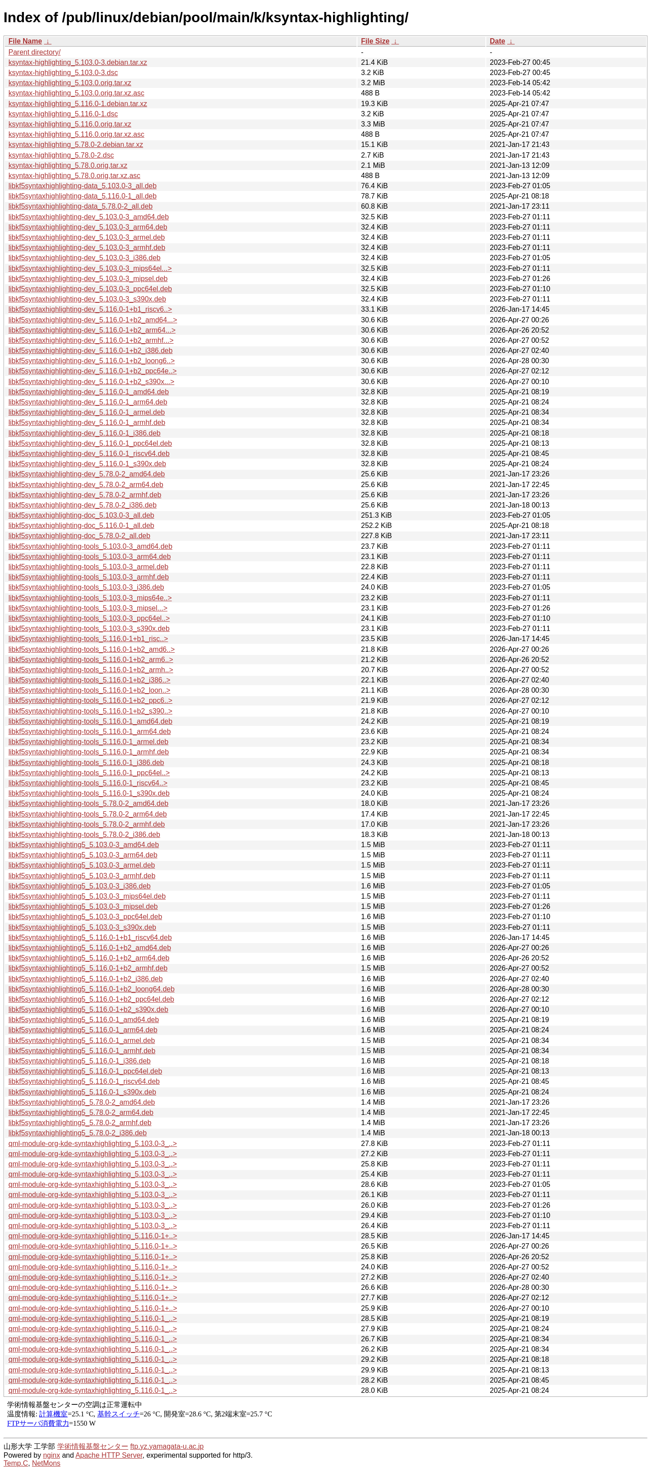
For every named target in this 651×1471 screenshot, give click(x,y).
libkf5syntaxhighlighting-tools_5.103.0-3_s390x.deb (89, 628)
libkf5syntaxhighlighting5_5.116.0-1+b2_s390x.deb (88, 1009)
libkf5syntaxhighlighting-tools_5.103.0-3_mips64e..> (90, 598)
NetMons (46, 1463)
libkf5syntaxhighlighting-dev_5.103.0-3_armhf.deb (86, 247)
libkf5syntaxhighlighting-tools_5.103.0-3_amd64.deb (90, 546)
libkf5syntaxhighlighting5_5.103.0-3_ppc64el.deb (85, 916)
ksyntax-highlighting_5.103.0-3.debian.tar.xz (77, 62)
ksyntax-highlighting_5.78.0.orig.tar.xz (67, 165)
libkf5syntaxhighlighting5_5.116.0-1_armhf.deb (81, 1051)
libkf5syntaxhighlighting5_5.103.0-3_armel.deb (81, 865)
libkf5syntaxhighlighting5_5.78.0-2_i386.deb (77, 1133)
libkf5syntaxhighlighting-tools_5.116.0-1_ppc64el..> (89, 773)
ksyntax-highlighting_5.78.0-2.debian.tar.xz (75, 144)
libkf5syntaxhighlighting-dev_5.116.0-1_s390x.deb (87, 464)
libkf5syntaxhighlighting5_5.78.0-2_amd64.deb (81, 1102)
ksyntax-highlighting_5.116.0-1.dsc (63, 114)
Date (497, 41)
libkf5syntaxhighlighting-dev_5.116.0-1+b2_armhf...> (91, 340)
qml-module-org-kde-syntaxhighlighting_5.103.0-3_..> (92, 1143)
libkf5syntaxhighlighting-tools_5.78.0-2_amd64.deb (88, 803)
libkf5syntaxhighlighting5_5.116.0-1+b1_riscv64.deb (90, 937)
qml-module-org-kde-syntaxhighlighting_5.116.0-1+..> (92, 1236)
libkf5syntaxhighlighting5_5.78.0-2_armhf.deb (79, 1122)
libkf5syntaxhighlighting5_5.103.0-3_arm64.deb (82, 855)
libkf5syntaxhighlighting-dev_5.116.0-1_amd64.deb (88, 392)
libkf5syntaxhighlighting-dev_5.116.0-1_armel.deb (86, 412)
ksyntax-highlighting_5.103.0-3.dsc (63, 72)
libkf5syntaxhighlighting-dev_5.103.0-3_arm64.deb (87, 227)
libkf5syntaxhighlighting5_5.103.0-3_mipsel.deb (83, 906)
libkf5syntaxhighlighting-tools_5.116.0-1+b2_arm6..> (90, 659)
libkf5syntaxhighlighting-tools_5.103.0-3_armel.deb (88, 567)
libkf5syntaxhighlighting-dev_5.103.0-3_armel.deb (86, 237)
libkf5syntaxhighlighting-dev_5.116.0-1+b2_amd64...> (92, 320)
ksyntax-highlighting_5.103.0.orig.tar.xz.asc (76, 93)
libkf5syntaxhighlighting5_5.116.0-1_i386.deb (79, 1061)
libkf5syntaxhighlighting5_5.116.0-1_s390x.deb (82, 1092)
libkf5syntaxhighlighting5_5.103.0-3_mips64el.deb (87, 896)
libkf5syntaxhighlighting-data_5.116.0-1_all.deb (82, 196)
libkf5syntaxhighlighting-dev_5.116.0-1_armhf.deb (86, 422)
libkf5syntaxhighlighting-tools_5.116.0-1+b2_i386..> (89, 680)
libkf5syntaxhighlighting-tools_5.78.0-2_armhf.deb (86, 824)
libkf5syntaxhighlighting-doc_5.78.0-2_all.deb (79, 535)
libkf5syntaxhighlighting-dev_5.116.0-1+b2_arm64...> (91, 330)
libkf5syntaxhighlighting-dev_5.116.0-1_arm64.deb (87, 402)
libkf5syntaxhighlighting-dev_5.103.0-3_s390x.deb (87, 299)
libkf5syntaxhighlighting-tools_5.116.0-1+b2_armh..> (90, 670)
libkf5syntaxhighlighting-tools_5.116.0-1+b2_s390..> (90, 711)
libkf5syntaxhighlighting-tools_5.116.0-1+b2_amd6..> (91, 649)
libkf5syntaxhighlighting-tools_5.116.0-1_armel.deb (88, 741)
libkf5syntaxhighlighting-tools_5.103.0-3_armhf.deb (88, 577)
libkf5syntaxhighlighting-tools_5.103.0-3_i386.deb (86, 587)
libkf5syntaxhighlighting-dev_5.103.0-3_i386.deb (84, 258)
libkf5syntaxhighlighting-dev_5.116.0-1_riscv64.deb (89, 453)
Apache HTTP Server (109, 1455)
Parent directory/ (34, 52)
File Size (375, 41)
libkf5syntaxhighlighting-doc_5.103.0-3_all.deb (81, 515)
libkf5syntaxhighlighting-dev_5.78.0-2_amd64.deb (86, 474)
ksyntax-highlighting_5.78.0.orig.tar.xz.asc (74, 175)
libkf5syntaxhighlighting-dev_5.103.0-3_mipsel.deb (87, 278)
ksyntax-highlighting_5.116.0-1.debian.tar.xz (77, 103)
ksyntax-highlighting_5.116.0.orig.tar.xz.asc (76, 134)
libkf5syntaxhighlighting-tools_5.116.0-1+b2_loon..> (89, 690)
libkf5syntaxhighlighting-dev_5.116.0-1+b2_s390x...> (91, 381)
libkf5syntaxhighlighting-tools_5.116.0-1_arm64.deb (89, 731)
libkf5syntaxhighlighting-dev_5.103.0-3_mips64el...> (90, 268)
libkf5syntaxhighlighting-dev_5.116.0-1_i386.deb (84, 433)
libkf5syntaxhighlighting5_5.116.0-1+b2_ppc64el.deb (91, 999)
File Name (25, 41)
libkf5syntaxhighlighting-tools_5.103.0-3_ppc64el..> (89, 618)
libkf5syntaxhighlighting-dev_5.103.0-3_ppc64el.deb (90, 289)
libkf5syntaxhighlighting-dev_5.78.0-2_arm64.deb (85, 484)
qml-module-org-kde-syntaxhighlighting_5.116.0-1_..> (92, 1318)
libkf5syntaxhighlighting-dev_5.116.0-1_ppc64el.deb (90, 443)
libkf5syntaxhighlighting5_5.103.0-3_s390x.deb (82, 927)
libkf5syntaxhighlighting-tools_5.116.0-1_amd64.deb (90, 721)
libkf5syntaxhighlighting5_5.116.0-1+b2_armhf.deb (87, 968)
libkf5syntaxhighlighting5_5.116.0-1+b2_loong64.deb (91, 989)
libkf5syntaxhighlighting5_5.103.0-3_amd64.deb (83, 845)
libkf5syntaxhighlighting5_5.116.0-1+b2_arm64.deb (88, 958)
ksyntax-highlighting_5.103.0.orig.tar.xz (69, 83)
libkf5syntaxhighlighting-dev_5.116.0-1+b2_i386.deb (90, 350)
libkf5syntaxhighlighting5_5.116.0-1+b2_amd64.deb (89, 948)
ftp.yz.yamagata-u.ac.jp (166, 1446)
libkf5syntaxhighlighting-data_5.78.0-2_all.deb (80, 206)
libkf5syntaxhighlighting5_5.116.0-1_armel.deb (81, 1040)
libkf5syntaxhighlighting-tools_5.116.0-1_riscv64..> (87, 783)
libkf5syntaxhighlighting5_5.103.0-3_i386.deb (79, 886)
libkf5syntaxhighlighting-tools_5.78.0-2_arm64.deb (87, 814)
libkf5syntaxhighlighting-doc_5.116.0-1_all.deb (81, 525)
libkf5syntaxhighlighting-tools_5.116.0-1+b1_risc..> (88, 638)
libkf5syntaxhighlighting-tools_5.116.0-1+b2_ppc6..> (90, 700)
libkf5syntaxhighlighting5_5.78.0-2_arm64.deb (80, 1112)
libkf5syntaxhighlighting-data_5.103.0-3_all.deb (82, 186)
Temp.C (16, 1463)
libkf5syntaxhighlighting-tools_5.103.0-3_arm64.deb (89, 556)
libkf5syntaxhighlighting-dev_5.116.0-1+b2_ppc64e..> (92, 371)
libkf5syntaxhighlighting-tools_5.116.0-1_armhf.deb (88, 752)
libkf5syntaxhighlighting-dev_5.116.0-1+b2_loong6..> (91, 361)
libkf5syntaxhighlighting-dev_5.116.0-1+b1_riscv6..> (90, 309)
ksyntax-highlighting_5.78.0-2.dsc (61, 155)
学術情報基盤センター (92, 1446)
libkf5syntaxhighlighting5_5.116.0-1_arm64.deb (82, 1030)
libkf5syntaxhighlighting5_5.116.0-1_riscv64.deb (84, 1081)
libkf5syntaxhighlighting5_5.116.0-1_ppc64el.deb (85, 1071)
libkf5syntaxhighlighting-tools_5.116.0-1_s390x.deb (89, 793)
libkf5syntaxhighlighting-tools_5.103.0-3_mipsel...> (87, 608)
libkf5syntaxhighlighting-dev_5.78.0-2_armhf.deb (84, 495)
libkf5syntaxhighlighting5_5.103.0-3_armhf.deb (81, 876)
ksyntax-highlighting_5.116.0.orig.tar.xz (69, 124)
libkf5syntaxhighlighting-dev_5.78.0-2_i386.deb (82, 505)
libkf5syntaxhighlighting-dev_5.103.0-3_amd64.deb (88, 217)
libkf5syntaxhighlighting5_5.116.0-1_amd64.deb (83, 1019)
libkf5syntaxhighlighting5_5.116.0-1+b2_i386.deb (85, 979)
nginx (51, 1455)
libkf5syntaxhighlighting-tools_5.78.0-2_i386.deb (84, 834)
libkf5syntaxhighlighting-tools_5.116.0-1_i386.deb (86, 762)
